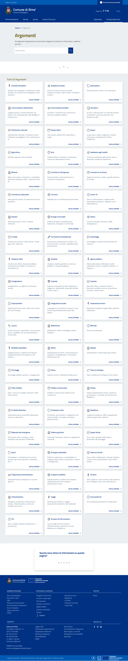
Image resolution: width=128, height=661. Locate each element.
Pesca (53, 370)
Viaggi (53, 497)
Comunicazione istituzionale (22, 108)
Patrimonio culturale (19, 130)
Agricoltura (15, 152)
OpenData (67, 636)
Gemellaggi (94, 237)
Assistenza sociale (58, 85)
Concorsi (54, 194)
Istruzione (94, 108)
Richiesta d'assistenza (42, 634)
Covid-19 (93, 194)
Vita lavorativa (41, 601)
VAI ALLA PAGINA (36, 100)
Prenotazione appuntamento (44, 629)
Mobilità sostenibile (18, 348)
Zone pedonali (95, 497)
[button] (49, 615)
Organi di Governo (13, 610)
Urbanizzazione (17, 497)
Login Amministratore (13, 658)
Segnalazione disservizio (43, 631)
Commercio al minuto (98, 172)
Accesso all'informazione (60, 519)
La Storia (67, 600)
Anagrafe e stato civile (43, 595)
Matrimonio (55, 325)
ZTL (12, 519)
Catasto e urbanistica (43, 609)
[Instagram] (102, 10)
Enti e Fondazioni (12, 608)
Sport (13, 452)
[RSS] (104, 10)
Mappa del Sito (47, 658)
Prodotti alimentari (18, 410)
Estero (92, 217)
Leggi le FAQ (39, 627)
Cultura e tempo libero (43, 598)
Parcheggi (15, 370)
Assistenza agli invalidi (98, 152)
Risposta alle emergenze (20, 432)
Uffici (8, 600)
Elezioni (14, 217)
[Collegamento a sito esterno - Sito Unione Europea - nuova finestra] (38, 581)
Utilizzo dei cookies (58, 658)
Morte (53, 348)
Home (17, 28)
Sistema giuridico (57, 432)
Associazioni (95, 85)
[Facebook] (100, 10)
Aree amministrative (13, 595)
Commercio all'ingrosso (60, 172)
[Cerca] (120, 11)
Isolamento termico (97, 303)
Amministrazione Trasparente (16, 605)
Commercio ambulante (20, 194)
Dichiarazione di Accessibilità (73, 634)
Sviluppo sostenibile (58, 452)
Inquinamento (16, 303)
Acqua (92, 130)
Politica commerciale (59, 388)
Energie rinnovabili (58, 217)
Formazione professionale (61, 237)
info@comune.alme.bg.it (14, 646)
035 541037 (13, 634)
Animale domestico (18, 85)
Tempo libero (56, 130)
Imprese (93, 281)
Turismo (93, 474)
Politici (9, 613)
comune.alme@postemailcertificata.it (18, 648)
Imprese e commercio (43, 604)
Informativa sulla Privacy (28, 658)
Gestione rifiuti (17, 259)
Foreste (14, 237)
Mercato (93, 325)
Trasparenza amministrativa (22, 474)
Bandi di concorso (70, 595)
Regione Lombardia (11, 2)
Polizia (92, 388)
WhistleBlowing (40, 636)
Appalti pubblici (41, 607)
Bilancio (14, 172)
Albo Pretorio (68, 627)
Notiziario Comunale (71, 603)
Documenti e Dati (12, 598)
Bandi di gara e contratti (72, 631)
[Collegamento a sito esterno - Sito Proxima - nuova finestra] (93, 658)
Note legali (39, 658)
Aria (52, 152)
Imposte (54, 281)
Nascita (93, 348)
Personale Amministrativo (15, 603)
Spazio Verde (95, 432)
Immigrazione (16, 281)
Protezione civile (57, 410)
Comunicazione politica (60, 108)
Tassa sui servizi (96, 452)
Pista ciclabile (16, 388)
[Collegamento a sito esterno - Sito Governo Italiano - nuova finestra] (99, 658)
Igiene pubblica (96, 259)
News (95, 595)
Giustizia (54, 259)
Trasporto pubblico (58, 474)
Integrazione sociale (58, 303)
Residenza (94, 410)
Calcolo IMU (68, 605)
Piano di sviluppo (97, 370)
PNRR (37, 639)
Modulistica (68, 598)
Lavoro (14, 325)
